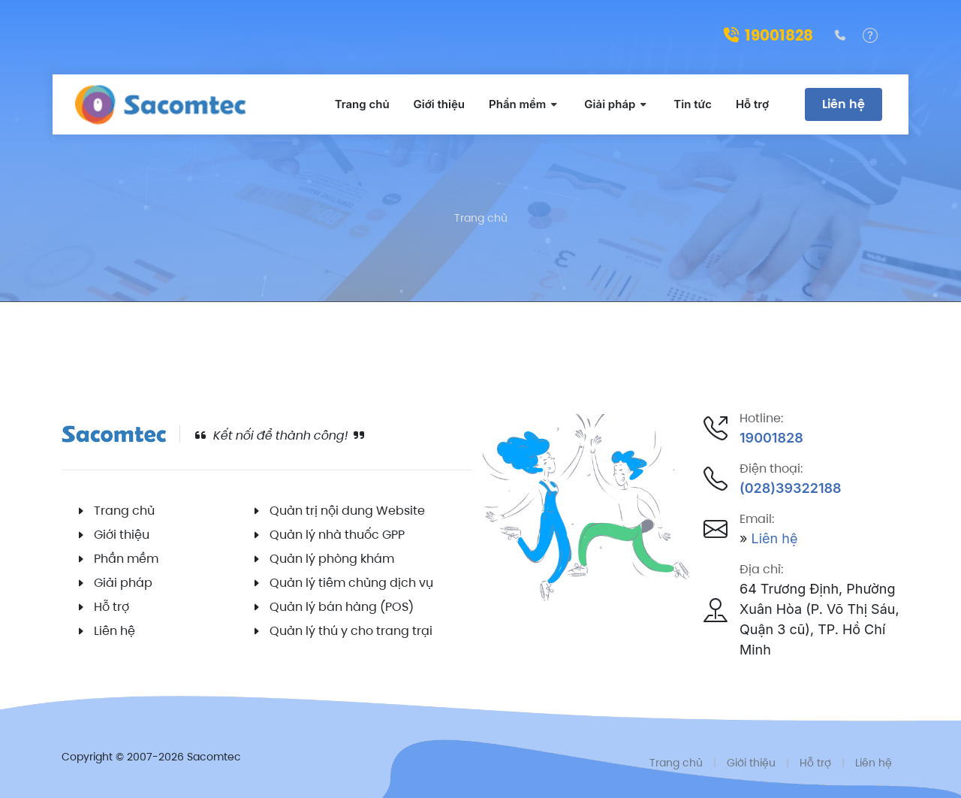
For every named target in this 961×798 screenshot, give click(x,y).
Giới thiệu (121, 534)
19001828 (768, 35)
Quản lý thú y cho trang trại (351, 630)
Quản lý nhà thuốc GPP (337, 534)
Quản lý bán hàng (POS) (342, 606)
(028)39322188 (791, 488)
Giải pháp (123, 582)
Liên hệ (843, 104)
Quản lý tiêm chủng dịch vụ (351, 582)
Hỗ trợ (111, 606)
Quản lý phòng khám (332, 558)
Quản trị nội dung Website (347, 510)
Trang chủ (481, 217)
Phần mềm (126, 558)
